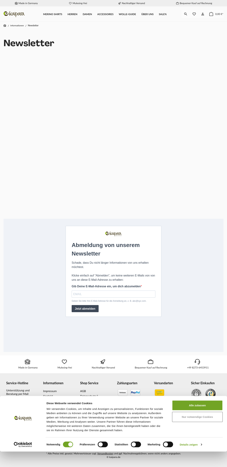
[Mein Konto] (202, 14)
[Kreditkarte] (129, 402)
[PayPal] (135, 393)
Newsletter (50, 401)
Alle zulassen (197, 420)
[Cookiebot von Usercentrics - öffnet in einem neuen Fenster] (22, 460)
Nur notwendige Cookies (197, 432)
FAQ (83, 404)
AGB (83, 391)
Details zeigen (189, 459)
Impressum (50, 391)
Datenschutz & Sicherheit (89, 397)
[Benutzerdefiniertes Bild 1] (210, 394)
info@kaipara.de (16, 404)
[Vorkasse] (122, 393)
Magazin (48, 406)
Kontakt (48, 396)
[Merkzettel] (194, 14)
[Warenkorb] (215, 14)
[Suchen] (185, 14)
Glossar (84, 410)
